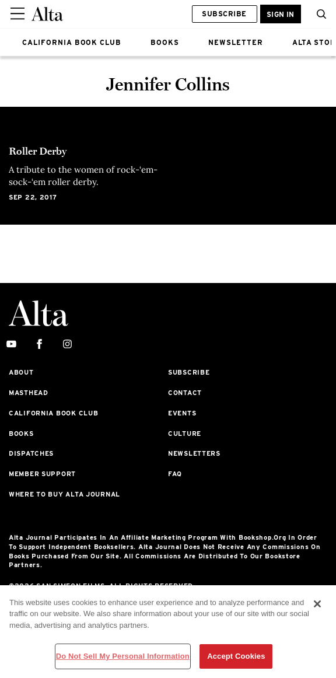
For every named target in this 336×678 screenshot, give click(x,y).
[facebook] (39, 344)
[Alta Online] (47, 14)
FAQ (175, 474)
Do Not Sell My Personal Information (123, 656)
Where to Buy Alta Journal (64, 494)
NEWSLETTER (235, 42)
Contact (185, 393)
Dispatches (31, 453)
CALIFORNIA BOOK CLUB (71, 42)
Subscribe (224, 13)
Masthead (28, 393)
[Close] (317, 604)
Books (21, 433)
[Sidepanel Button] (19, 14)
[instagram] (67, 344)
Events (182, 413)
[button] (318, 14)
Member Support (42, 474)
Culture (184, 433)
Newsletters (194, 453)
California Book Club (53, 413)
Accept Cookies (236, 656)
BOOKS (164, 42)
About (21, 372)
